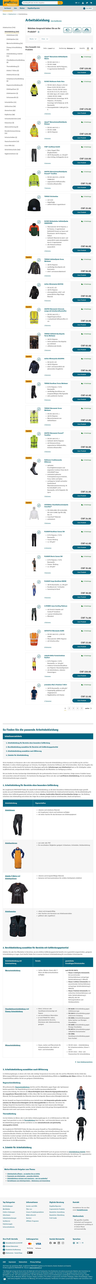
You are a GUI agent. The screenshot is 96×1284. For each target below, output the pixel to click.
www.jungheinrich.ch (36, 1268)
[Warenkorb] (91, 3)
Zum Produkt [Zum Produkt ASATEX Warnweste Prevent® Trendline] (82, 451)
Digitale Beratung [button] (56, 1202)
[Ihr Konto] (83, 3)
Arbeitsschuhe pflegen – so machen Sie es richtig (23, 1174)
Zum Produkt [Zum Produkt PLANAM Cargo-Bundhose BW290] (82, 597)
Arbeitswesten (10, 911)
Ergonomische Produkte (57, 1209)
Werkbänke (6, 1209)
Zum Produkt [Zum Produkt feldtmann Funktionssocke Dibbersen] (82, 496)
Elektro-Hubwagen (9, 1212)
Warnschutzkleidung (12, 970)
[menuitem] (77, 3)
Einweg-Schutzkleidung (14, 1011)
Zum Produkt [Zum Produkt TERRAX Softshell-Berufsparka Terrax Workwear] (82, 350)
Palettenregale (7, 1224)
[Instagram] (63, 1243)
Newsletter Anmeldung (56, 1212)
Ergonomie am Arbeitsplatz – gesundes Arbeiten (23, 1176)
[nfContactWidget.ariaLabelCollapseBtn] (5, 1279)
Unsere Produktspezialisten (35, 1212)
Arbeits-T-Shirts (11, 876)
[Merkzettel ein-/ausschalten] (39, 57)
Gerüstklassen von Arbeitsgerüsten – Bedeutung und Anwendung (28, 1181)
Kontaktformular (82, 1210)
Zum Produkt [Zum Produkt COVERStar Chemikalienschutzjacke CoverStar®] (82, 523)
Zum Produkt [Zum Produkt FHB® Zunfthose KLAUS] (82, 163)
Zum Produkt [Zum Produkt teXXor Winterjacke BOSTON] (82, 300)
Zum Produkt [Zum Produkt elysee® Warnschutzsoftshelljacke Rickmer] (82, 138)
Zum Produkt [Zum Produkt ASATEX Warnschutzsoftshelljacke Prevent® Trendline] (82, 187)
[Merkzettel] (87, 3)
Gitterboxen (6, 1215)
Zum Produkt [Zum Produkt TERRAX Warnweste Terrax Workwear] (82, 424)
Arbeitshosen (10, 810)
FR (82, 1243)
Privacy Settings (35, 1262)
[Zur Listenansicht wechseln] (88, 48)
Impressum (12, 1262)
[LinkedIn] (59, 1243)
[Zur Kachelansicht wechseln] (92, 48)
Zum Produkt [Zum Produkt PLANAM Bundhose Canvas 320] (82, 547)
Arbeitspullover (11, 879)
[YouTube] (55, 1243)
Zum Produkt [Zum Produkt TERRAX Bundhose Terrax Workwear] (82, 399)
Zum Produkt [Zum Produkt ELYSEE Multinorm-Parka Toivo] (82, 113)
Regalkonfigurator (55, 1206)
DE (77, 1243)
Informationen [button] (32, 1202)
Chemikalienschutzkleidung (15, 1009)
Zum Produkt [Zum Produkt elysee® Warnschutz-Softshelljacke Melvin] (82, 72)
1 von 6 (51, 48)
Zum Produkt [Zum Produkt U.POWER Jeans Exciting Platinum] (82, 622)
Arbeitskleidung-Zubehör (77, 1152)
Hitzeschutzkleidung (12, 1045)
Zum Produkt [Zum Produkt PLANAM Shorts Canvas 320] (82, 572)
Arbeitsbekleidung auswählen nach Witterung (25, 751)
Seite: (45, 48)
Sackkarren (6, 1221)
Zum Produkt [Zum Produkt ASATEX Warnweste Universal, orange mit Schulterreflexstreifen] (82, 325)
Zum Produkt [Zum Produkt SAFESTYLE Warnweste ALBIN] (82, 647)
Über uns (29, 1209)
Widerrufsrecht (31, 1215)
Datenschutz (23, 1262)
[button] (38, 32)
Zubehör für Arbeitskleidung (18, 755)
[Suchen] (60, 2)
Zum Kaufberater (56, 21)
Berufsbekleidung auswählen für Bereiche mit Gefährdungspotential (33, 747)
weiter (87, 708)
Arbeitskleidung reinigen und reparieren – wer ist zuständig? (27, 1178)
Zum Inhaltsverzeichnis (83, 1062)
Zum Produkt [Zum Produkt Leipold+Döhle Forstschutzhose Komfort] (82, 676)
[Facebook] (50, 1243)
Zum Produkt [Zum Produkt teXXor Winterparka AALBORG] (82, 374)
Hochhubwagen (8, 1206)
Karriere (28, 1218)
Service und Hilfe (31, 1206)
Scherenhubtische (9, 1227)
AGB (4, 1262)
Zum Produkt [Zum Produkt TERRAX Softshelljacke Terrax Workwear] (82, 275)
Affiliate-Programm (32, 1221)
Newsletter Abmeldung (56, 1215)
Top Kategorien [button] (9, 1202)
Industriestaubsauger (9, 1218)
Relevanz (71, 48)
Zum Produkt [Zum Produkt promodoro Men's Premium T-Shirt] (82, 700)
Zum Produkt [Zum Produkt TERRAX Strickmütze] (82, 212)
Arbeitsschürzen (11, 843)
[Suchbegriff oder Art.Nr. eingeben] (40, 2)
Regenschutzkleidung (22, 1087)
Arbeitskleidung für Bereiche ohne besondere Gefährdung (29, 743)
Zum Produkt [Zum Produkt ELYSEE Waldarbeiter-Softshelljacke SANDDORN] (82, 250)
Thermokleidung (29, 1120)
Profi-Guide (53, 1218)
